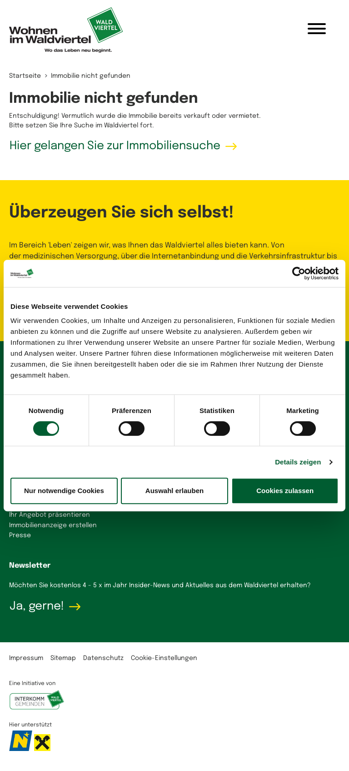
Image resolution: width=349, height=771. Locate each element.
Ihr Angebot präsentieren (49, 515)
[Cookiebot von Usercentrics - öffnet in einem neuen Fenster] (299, 273)
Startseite (25, 76)
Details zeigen (298, 462)
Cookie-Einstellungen (164, 658)
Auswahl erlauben (174, 490)
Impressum (26, 658)
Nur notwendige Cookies (64, 490)
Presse (20, 535)
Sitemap (63, 658)
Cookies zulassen (285, 490)
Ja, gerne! (37, 606)
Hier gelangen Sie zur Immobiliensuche (115, 146)
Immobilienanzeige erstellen (53, 525)
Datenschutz (103, 658)
